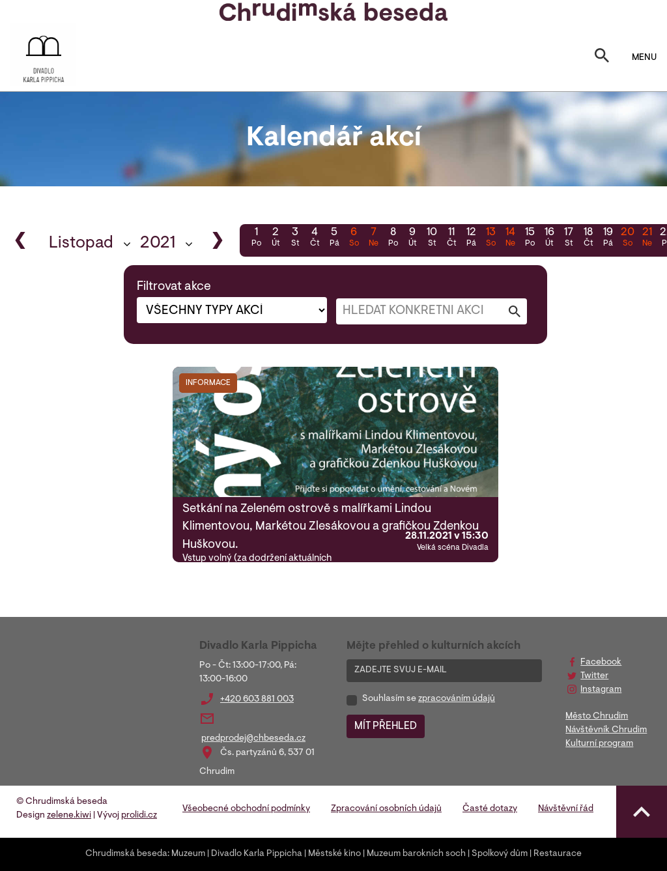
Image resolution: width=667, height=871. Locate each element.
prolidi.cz (139, 815)
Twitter (594, 676)
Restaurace (557, 854)
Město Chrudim (596, 716)
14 (510, 238)
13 (490, 238)
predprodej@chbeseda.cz (253, 738)
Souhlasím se (428, 699)
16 (549, 238)
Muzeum (188, 854)
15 (529, 238)
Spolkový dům (500, 854)
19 (607, 238)
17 (568, 238)
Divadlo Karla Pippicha (256, 854)
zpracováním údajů (456, 699)
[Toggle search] (602, 58)
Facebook (600, 662)
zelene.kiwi (69, 815)
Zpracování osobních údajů (386, 809)
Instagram (600, 689)
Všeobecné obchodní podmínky (246, 809)
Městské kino (334, 854)
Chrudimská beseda (126, 854)
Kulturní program (599, 744)
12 (471, 238)
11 (451, 238)
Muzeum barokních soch (416, 854)
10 (432, 238)
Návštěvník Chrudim (606, 730)
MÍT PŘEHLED (385, 726)
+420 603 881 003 (257, 699)
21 (647, 238)
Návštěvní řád (565, 809)
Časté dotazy (489, 809)
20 (627, 238)
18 (588, 238)
